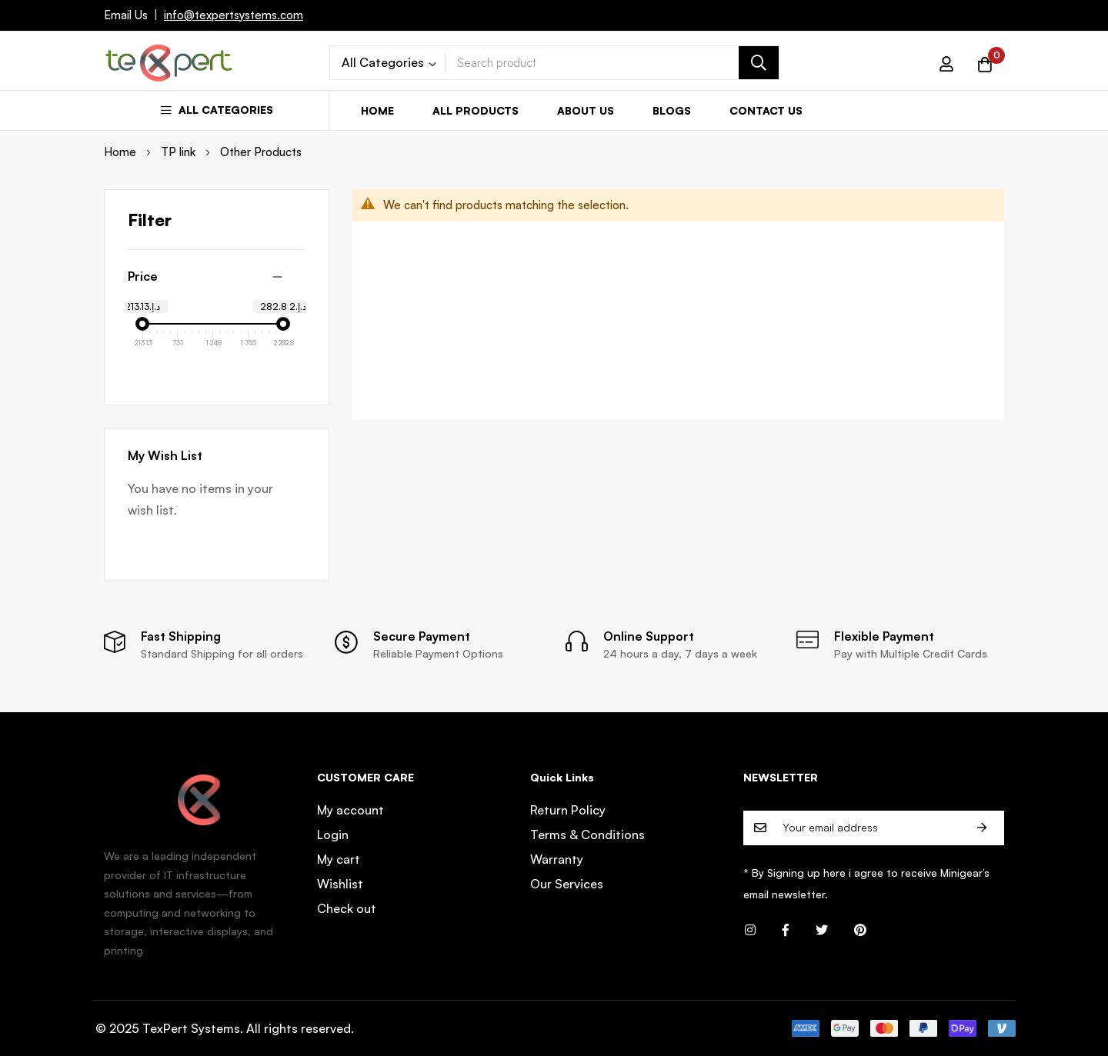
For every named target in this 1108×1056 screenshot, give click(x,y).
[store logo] (169, 62)
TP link (180, 152)
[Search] (759, 62)
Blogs (671, 110)
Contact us (766, 110)
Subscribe (982, 828)
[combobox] (612, 62)
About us (585, 110)
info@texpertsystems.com (233, 15)
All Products (475, 110)
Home (377, 110)
